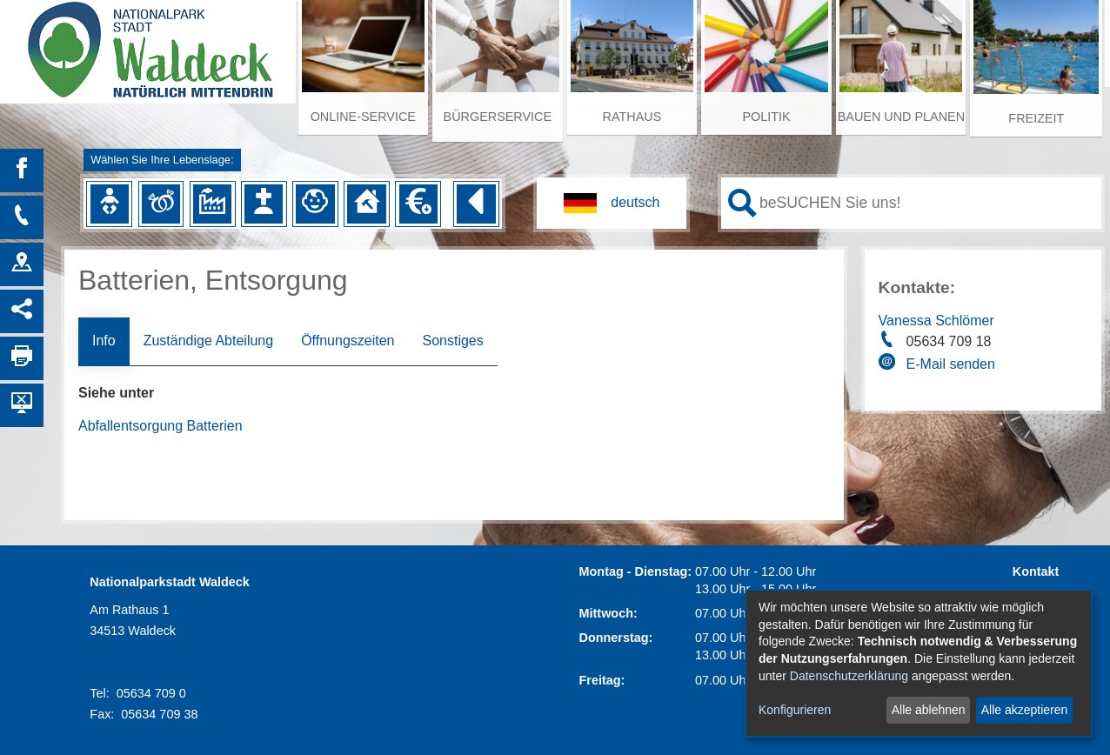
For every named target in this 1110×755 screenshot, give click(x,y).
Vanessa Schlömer (936, 320)
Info (104, 340)
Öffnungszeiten (347, 340)
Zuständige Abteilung (208, 340)
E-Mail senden (950, 364)
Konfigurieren (795, 710)
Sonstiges (452, 340)
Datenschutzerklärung (849, 676)
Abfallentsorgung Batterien (160, 425)
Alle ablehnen (929, 710)
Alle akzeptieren (1024, 710)
